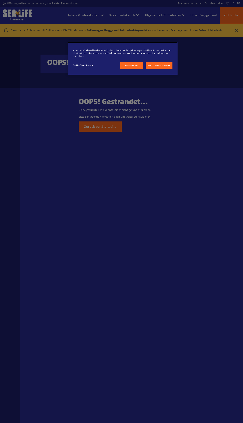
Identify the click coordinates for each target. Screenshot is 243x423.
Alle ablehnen (131, 65)
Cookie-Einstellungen (83, 65)
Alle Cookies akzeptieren (159, 65)
